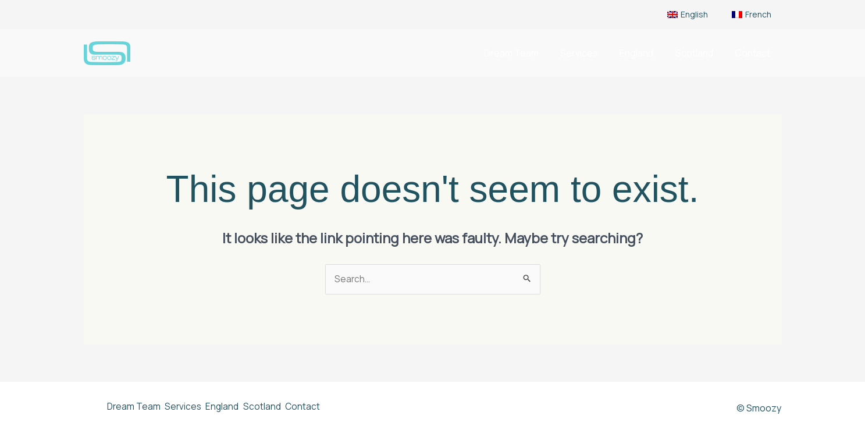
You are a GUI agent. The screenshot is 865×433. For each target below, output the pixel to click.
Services (590, 53)
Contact (754, 53)
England (644, 53)
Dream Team (525, 53)
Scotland (699, 53)
